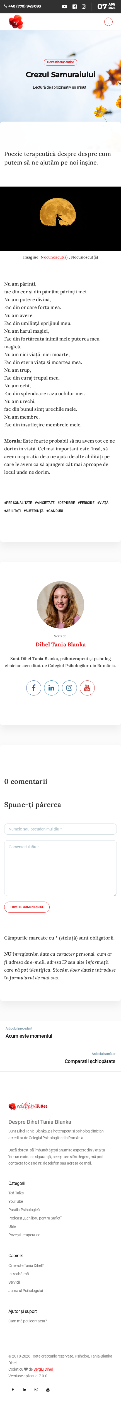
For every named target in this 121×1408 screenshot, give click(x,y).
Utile (12, 1226)
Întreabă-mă (18, 1274)
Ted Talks (15, 1193)
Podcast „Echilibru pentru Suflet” (35, 1218)
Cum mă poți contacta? (27, 1321)
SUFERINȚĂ (34, 511)
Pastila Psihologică (24, 1209)
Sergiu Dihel (42, 1369)
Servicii (14, 1282)
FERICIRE (87, 503)
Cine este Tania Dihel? (25, 1265)
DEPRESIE (67, 503)
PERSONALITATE (19, 503)
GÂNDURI (55, 511)
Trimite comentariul (27, 907)
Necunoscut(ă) (55, 257)
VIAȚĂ (103, 503)
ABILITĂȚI (13, 511)
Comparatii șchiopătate (90, 1061)
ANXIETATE (45, 503)
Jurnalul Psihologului (25, 1290)
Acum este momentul (29, 1036)
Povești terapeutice (60, 62)
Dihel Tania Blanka (60, 644)
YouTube (15, 1201)
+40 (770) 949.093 (24, 6)
